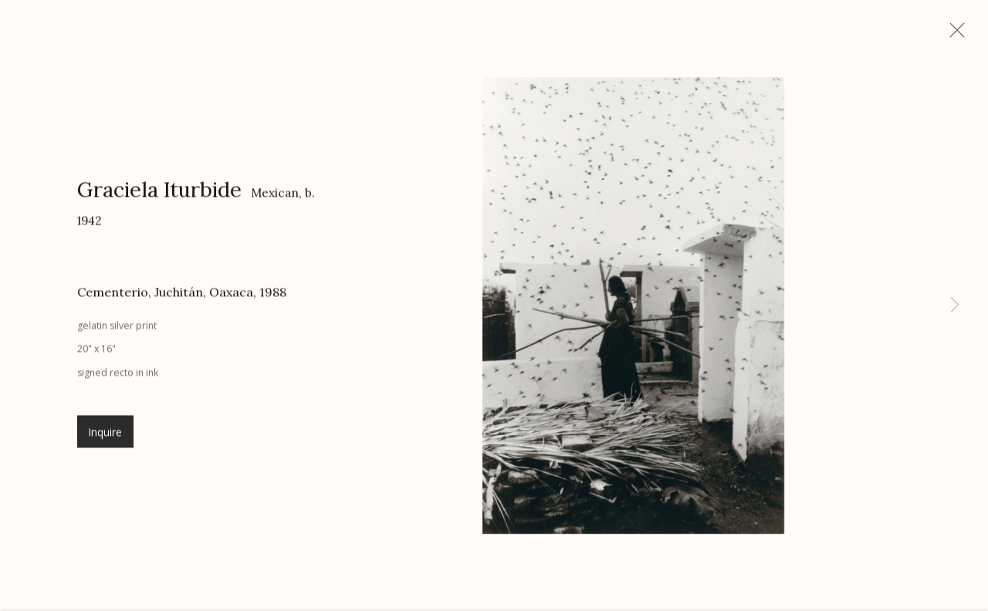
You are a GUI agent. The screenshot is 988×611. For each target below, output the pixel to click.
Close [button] (957, 34)
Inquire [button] (105, 438)
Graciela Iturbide (159, 195)
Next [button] (955, 305)
